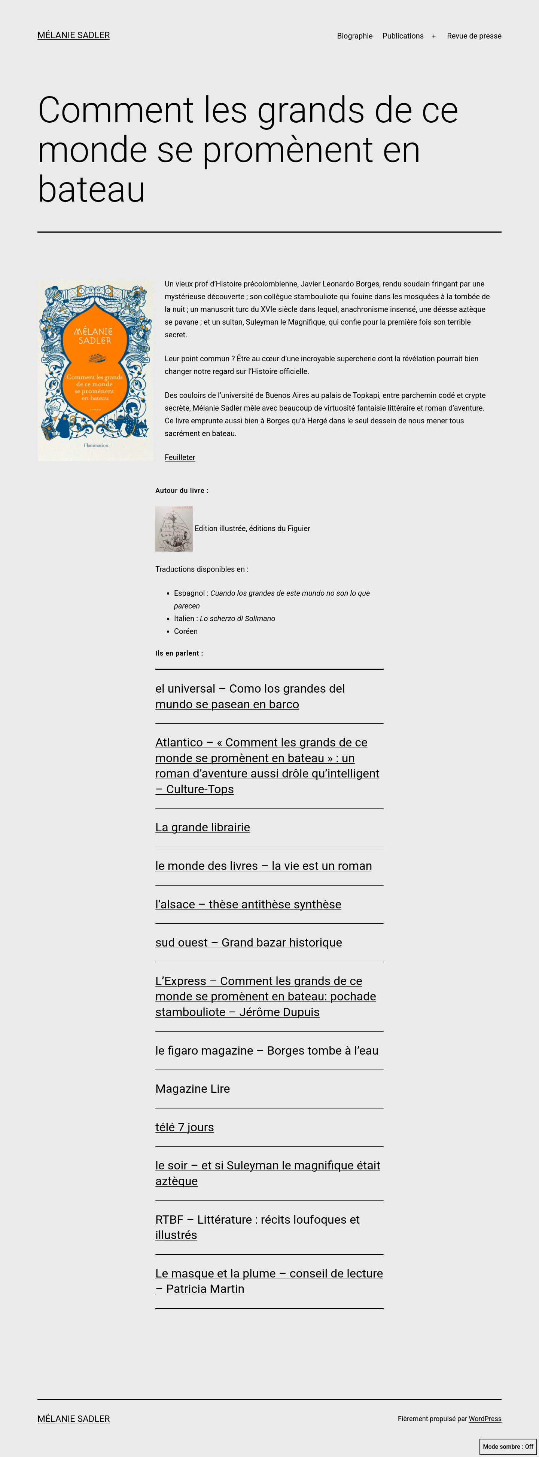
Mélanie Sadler (73, 35)
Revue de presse (474, 35)
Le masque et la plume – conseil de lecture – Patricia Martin (269, 1281)
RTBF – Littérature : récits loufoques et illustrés (257, 1227)
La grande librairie (202, 827)
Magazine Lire (192, 1089)
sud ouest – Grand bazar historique (248, 942)
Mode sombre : (508, 1446)
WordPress (485, 1419)
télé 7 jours (184, 1127)
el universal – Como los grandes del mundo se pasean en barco (250, 696)
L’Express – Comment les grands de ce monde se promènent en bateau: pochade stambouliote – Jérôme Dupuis (265, 996)
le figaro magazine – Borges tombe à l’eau (267, 1050)
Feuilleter (180, 457)
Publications (403, 35)
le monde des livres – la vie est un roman (263, 866)
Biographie (355, 35)
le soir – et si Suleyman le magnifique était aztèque (267, 1173)
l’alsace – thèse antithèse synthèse (248, 904)
